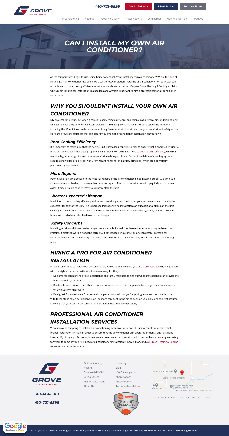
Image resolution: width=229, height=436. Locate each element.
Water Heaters (133, 18)
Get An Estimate (138, 6)
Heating (89, 18)
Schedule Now (166, 6)
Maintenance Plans (94, 381)
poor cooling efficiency (152, 151)
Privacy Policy (123, 381)
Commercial (154, 18)
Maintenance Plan (177, 18)
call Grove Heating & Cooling (162, 342)
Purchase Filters (193, 6)
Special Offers (91, 377)
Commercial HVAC (94, 372)
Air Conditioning (70, 18)
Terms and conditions (128, 386)
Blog (118, 367)
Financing (121, 363)
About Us (198, 18)
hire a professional (148, 266)
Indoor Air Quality (110, 18)
